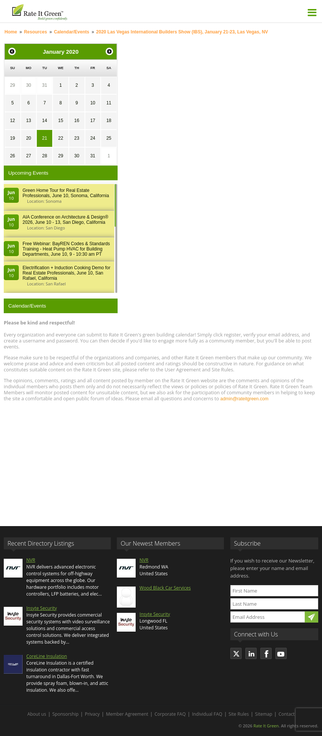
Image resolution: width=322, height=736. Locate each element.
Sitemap (263, 714)
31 (44, 85)
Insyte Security (41, 608)
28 (44, 155)
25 (108, 138)
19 (12, 138)
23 (76, 138)
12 (12, 120)
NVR (30, 560)
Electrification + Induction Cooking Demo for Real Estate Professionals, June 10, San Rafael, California (66, 273)
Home (11, 32)
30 (28, 85)
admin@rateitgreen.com (244, 398)
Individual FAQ (207, 714)
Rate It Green (265, 725)
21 (44, 138)
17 (92, 120)
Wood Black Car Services (164, 588)
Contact (286, 714)
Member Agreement (127, 714)
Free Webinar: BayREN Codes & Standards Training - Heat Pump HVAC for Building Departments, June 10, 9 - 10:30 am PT (66, 249)
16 (76, 120)
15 (60, 120)
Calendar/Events (71, 32)
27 (28, 155)
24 (92, 138)
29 (12, 85)
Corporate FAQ (170, 714)
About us (36, 714)
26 (12, 155)
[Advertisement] (161, 460)
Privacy (92, 714)
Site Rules (238, 714)
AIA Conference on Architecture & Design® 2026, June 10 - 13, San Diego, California (65, 219)
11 (108, 103)
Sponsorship (65, 714)
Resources (35, 32)
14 (44, 120)
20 (28, 138)
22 (60, 138)
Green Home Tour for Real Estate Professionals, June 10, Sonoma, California (66, 193)
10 (92, 103)
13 (28, 120)
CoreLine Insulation (46, 656)
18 (108, 120)
